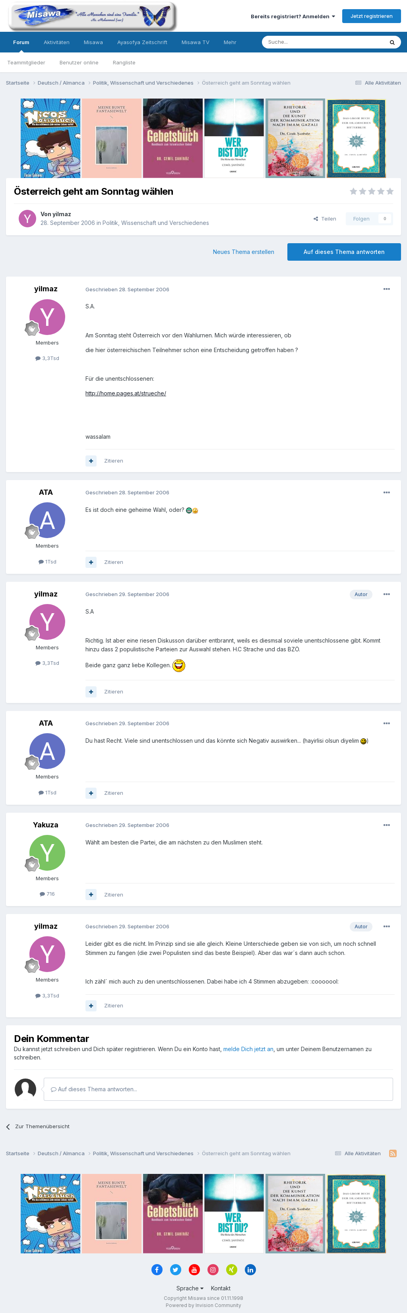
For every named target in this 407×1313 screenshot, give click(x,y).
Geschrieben (127, 289)
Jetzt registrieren (372, 16)
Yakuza (45, 825)
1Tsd (47, 561)
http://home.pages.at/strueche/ (125, 393)
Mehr (230, 42)
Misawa (93, 42)
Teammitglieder (26, 62)
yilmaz (61, 214)
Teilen (325, 218)
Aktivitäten (57, 42)
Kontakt (221, 1288)
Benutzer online (79, 62)
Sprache (190, 1288)
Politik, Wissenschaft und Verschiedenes (156, 222)
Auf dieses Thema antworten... (94, 1089)
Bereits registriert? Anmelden (293, 16)
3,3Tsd (47, 358)
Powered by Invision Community (203, 1305)
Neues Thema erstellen (243, 251)
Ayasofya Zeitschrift (142, 42)
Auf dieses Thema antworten (344, 251)
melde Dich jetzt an (248, 1049)
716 (47, 894)
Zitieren (113, 460)
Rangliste (124, 62)
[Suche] (297, 42)
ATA (46, 492)
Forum (21, 45)
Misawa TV (195, 42)
